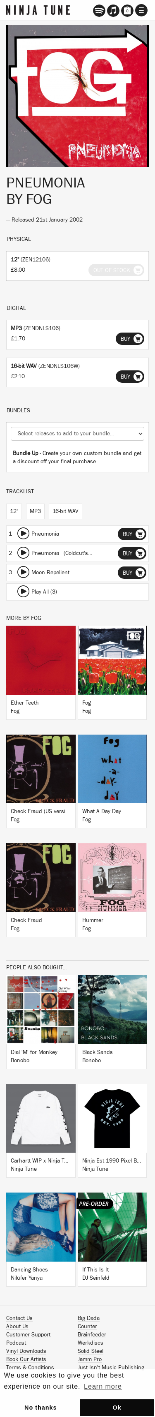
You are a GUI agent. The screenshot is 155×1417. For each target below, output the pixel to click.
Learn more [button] (103, 1386)
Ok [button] (116, 1407)
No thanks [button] (40, 1407)
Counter (87, 1326)
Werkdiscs (90, 1343)
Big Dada (89, 1318)
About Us (17, 1326)
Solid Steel (90, 1351)
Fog (39, 199)
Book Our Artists (26, 1359)
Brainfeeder (92, 1335)
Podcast (16, 1343)
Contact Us (19, 1318)
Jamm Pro (90, 1359)
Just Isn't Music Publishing (111, 1368)
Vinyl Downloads (26, 1351)
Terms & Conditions (30, 1368)
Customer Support (28, 1335)
